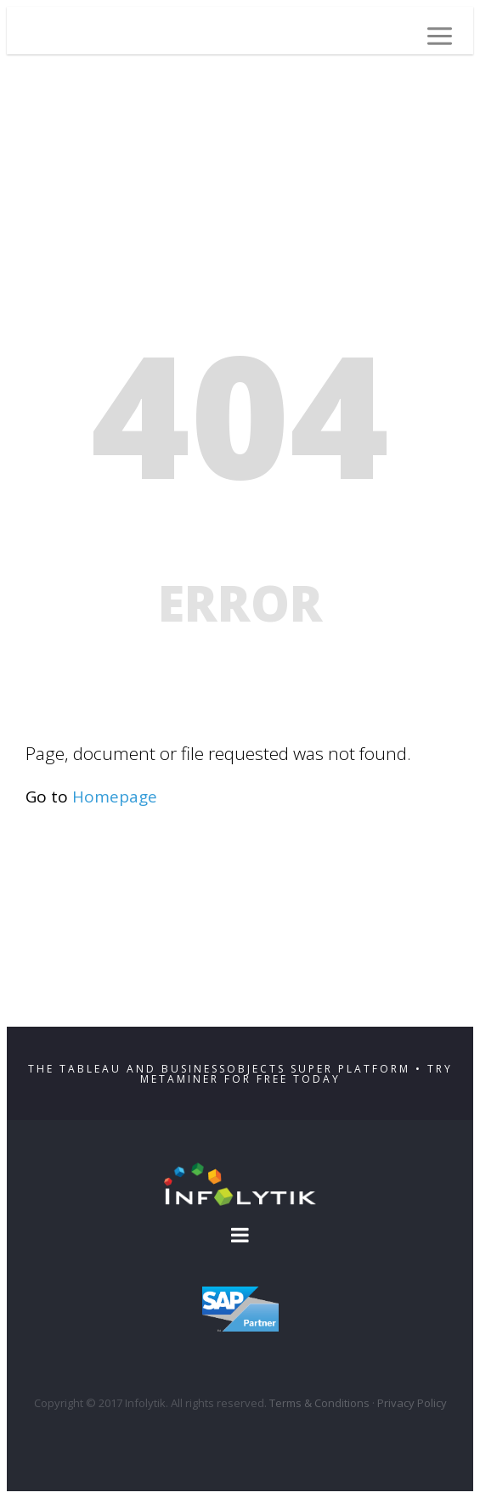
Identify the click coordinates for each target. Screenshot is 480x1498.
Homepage (114, 797)
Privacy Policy (412, 1403)
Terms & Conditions (319, 1403)
